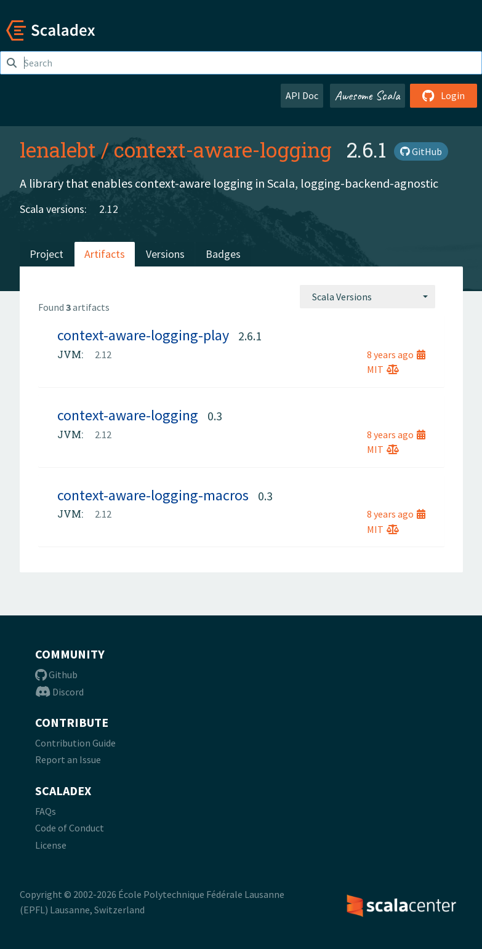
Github (56, 674)
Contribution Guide (75, 743)
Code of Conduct (69, 828)
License (50, 845)
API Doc (302, 95)
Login (443, 95)
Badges (223, 254)
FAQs (45, 811)
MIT (383, 369)
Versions (165, 254)
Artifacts (104, 254)
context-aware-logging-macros (153, 495)
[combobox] (367, 296)
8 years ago (396, 354)
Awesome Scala (367, 95)
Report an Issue (68, 759)
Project (46, 254)
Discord (59, 692)
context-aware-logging (223, 149)
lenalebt (58, 149)
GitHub (421, 151)
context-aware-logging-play (143, 335)
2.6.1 (250, 335)
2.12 (108, 209)
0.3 (214, 415)
